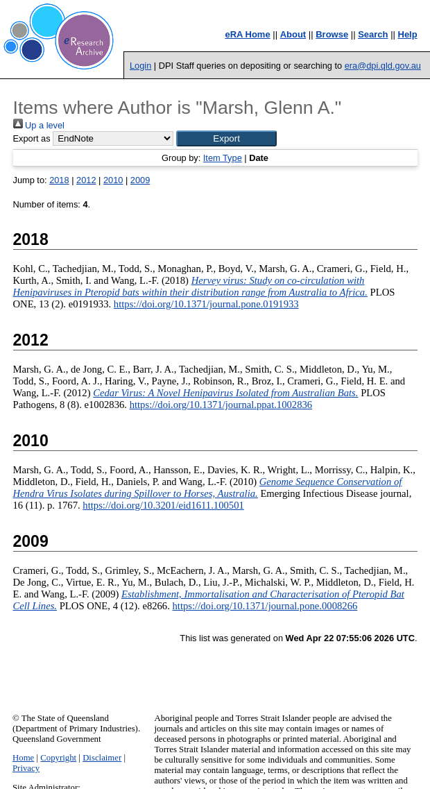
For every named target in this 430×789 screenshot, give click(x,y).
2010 (113, 180)
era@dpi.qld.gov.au (383, 65)
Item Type (222, 158)
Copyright (58, 758)
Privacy (26, 768)
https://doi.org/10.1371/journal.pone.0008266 (265, 605)
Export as (32, 138)
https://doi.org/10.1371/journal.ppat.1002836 (221, 404)
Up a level (38, 125)
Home (23, 758)
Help (408, 34)
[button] (226, 138)
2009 (140, 180)
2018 (59, 180)
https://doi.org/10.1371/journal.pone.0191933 (206, 303)
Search (373, 34)
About (293, 34)
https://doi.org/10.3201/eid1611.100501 (163, 505)
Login (140, 65)
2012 (86, 180)
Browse (332, 34)
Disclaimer (102, 758)
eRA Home (247, 34)
